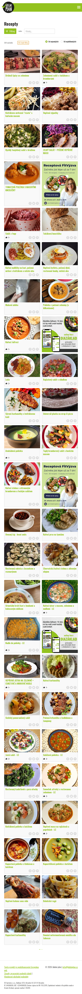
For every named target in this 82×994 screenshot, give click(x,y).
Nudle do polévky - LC (15, 643)
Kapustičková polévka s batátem (57, 864)
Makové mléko (11, 305)
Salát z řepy (10, 233)
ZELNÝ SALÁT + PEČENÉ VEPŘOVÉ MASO (57, 151)
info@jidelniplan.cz (70, 967)
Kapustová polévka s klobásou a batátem (19, 865)
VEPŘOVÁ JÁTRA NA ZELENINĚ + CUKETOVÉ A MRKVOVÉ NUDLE (19, 682)
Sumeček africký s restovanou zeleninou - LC (57, 790)
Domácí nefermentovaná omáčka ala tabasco (59, 936)
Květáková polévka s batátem (18, 826)
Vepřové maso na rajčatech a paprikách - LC (56, 828)
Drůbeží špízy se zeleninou (17, 75)
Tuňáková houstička (52, 233)
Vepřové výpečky (50, 112)
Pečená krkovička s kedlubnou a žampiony (57, 719)
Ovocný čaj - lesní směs (15, 534)
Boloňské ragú (49, 901)
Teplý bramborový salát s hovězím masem (58, 452)
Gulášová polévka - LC (53, 755)
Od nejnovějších (53, 42)
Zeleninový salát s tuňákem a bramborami (56, 77)
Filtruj (10, 31)
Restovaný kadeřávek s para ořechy (21, 789)
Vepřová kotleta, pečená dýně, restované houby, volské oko (56, 269)
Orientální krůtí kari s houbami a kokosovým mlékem (20, 607)
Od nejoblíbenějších (70, 42)
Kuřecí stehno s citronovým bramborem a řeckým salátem (18, 489)
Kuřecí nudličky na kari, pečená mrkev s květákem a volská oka (19, 269)
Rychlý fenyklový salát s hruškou (20, 150)
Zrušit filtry (23, 42)
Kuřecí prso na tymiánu (53, 534)
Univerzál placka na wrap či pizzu (58, 413)
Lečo (7, 379)
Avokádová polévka (14, 450)
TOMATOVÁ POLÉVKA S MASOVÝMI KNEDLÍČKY (20, 188)
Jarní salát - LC (12, 755)
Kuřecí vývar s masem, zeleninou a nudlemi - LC (58, 607)
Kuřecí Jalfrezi (11, 342)
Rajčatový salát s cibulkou (55, 379)
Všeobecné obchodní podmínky (16, 976)
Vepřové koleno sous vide (16, 901)
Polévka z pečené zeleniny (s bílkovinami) (56, 306)
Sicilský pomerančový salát (17, 717)
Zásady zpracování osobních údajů (17, 973)
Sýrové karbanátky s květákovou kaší (20, 415)
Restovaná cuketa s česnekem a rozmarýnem (20, 570)
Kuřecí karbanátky (51, 680)
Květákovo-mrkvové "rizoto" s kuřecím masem (18, 114)
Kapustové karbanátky (15, 935)
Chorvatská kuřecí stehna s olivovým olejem (59, 570)
